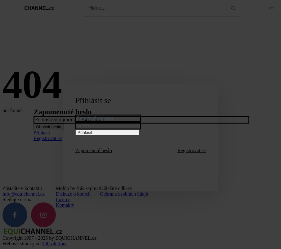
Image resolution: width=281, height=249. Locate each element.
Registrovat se (191, 150)
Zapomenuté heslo (93, 150)
